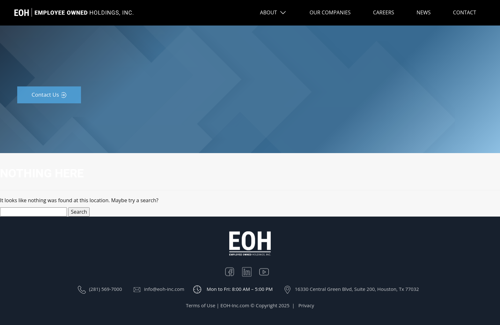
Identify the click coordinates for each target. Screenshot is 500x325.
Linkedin (250, 272)
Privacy (306, 307)
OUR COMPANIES (330, 12)
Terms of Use (200, 307)
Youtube (267, 272)
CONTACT (464, 12)
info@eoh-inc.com (164, 289)
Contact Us (45, 94)
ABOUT (268, 12)
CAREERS (383, 12)
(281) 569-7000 (105, 289)
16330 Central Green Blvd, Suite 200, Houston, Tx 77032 (357, 289)
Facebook (233, 272)
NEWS (423, 12)
